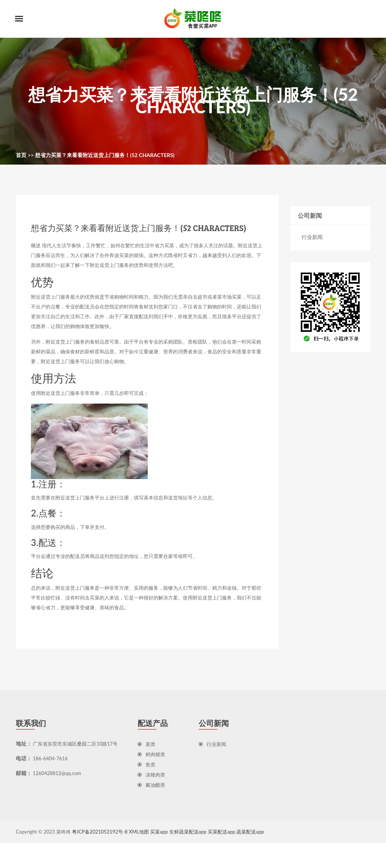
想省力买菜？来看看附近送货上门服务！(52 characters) (105, 155)
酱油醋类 (151, 785)
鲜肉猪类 (151, 754)
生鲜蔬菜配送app (188, 832)
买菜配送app (221, 832)
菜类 (146, 744)
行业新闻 (312, 237)
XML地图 (139, 832)
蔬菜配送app (250, 832)
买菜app (159, 832)
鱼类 (146, 764)
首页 (21, 155)
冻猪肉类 (151, 775)
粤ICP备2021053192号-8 (99, 832)
